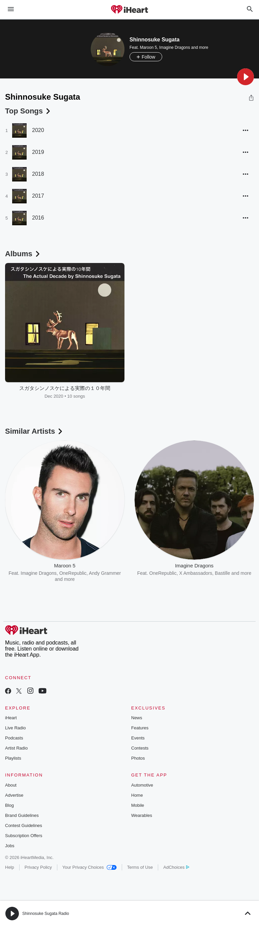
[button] (245, 76)
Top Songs (28, 111)
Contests (139, 748)
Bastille (222, 573)
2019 (38, 152)
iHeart (11, 717)
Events (138, 737)
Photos (138, 758)
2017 (38, 196)
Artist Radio (16, 748)
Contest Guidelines (23, 825)
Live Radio (15, 727)
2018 (38, 174)
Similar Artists (34, 431)
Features (139, 727)
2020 (38, 130)
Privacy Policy (38, 867)
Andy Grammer (105, 573)
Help (9, 867)
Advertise (14, 795)
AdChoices (176, 867)
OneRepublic (73, 573)
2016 (38, 218)
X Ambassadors (195, 573)
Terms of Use (140, 867)
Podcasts (14, 737)
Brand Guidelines (22, 815)
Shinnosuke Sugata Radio (45, 913)
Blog (9, 805)
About (11, 785)
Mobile (137, 805)
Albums (23, 254)
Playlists (13, 758)
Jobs (9, 845)
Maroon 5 (148, 47)
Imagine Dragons (174, 47)
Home (137, 795)
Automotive (142, 785)
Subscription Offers (23, 835)
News (136, 717)
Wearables (141, 815)
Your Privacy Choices (89, 867)
